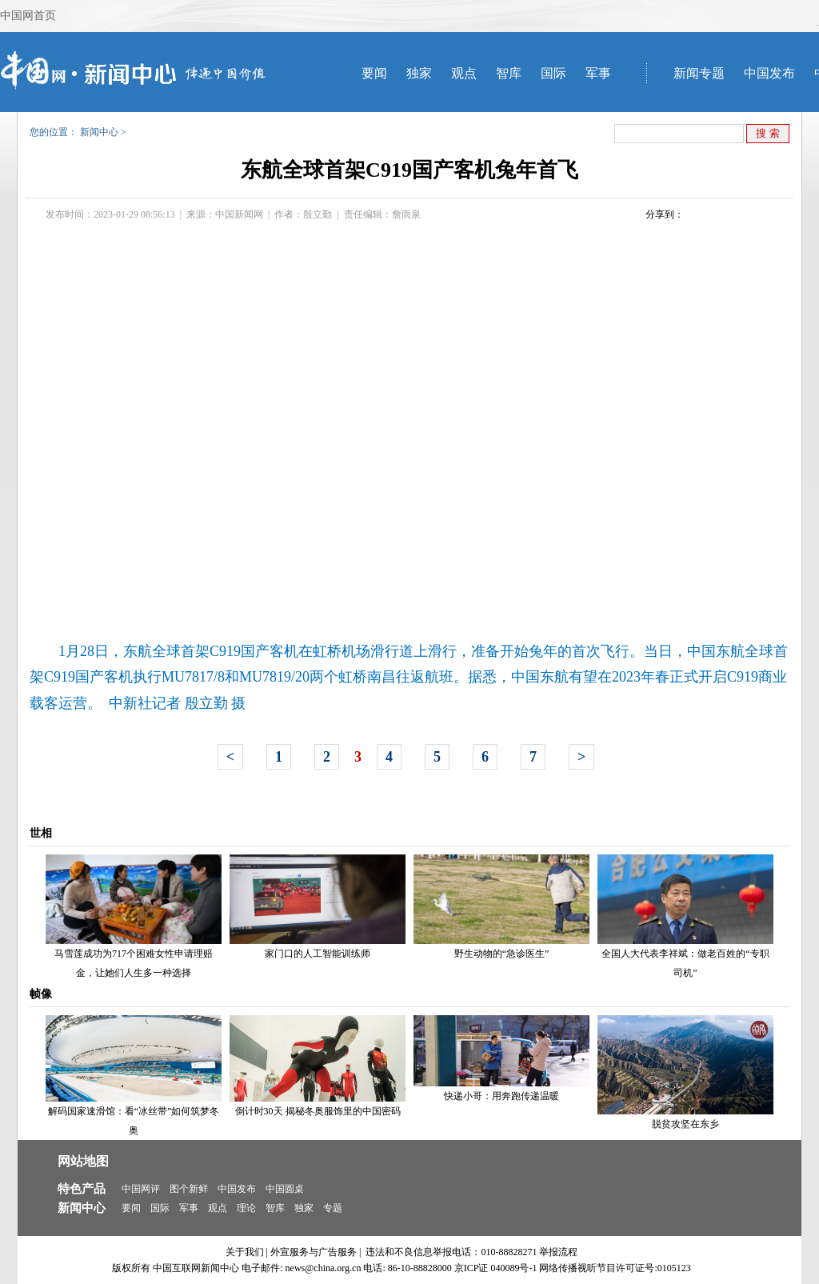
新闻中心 (99, 132)
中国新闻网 (239, 214)
